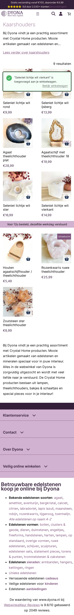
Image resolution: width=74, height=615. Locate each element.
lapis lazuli (46, 508)
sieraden (33, 562)
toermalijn (62, 514)
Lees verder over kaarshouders (26, 52)
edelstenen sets (20, 551)
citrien (13, 508)
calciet (62, 503)
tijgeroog (46, 514)
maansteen (63, 508)
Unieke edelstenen (22, 573)
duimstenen (39, 530)
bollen (44, 524)
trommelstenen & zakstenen (44, 557)
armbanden (49, 562)
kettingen (16, 568)
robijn (13, 514)
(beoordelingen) (58, 6)
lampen (61, 535)
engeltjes (57, 530)
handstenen (33, 535)
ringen (29, 568)
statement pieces (47, 551)
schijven (33, 546)
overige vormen (37, 541)
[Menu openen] (37, 13)
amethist (15, 503)
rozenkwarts (28, 514)
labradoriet (28, 508)
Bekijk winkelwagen (55, 85)
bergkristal (48, 503)
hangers (66, 562)
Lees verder (66, 259)
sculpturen (48, 546)
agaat (58, 498)
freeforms (16, 535)
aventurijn (30, 503)
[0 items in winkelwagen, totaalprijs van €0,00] (69, 14)
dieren (24, 530)
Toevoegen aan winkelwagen (28, 143)
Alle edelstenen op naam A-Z (30, 519)
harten (49, 535)
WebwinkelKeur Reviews (22, 605)
